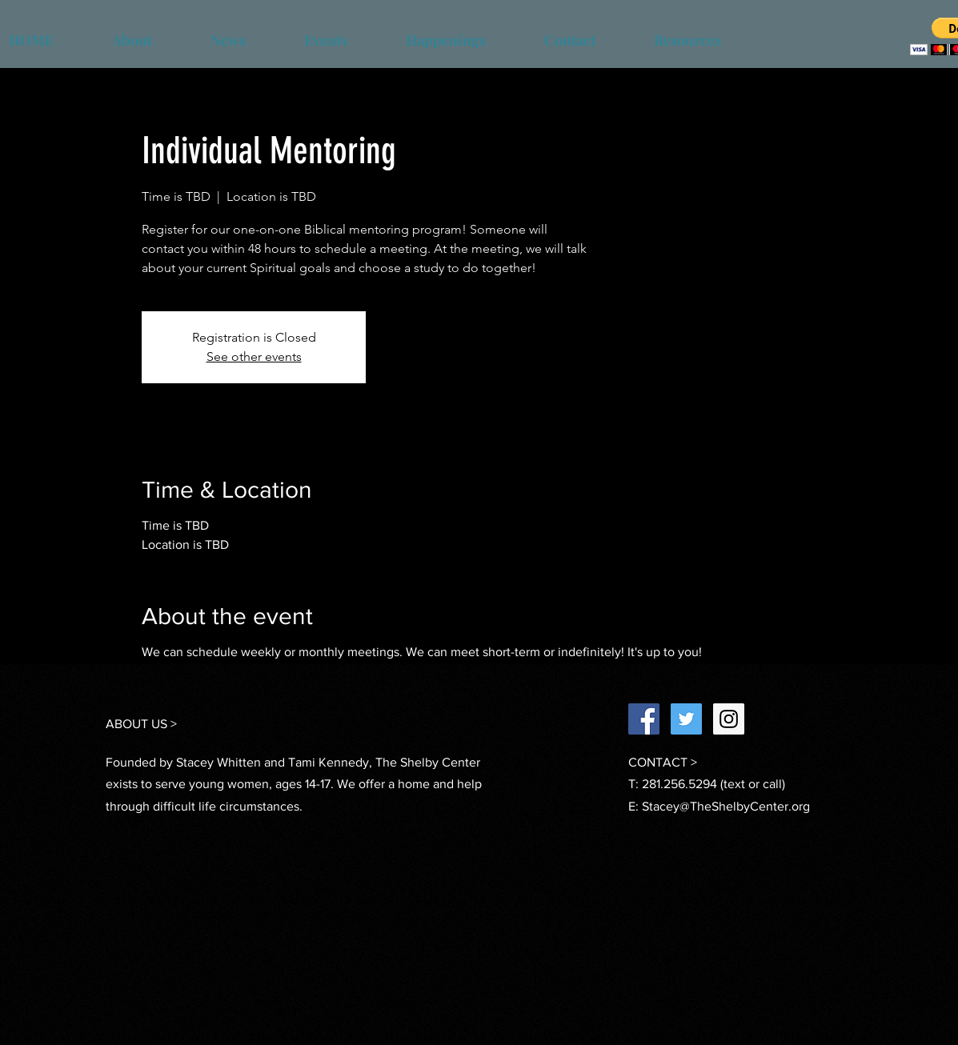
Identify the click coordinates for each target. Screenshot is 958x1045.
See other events (254, 356)
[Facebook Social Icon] (643, 719)
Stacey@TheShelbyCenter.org (726, 806)
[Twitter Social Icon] (686, 719)
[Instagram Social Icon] (728, 719)
